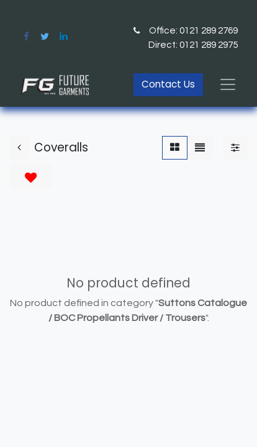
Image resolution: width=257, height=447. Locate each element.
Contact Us (168, 84)
